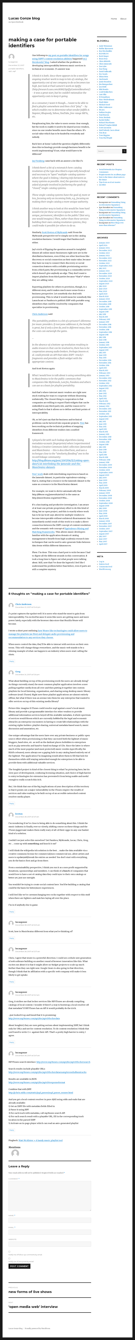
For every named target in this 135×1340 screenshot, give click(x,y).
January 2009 (104, 493)
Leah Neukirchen (105, 92)
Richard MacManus (106, 123)
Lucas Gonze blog (24, 18)
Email (12, 1227)
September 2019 (105, 309)
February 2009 (105, 490)
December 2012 (105, 378)
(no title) (102, 185)
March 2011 (103, 432)
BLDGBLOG (103, 54)
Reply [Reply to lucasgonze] (11, 938)
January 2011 (104, 434)
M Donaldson (104, 97)
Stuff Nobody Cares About (109, 130)
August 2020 (104, 284)
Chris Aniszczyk (105, 64)
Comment (14, 1179)
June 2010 (103, 450)
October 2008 (104, 501)
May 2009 (103, 483)
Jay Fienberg (38, 161)
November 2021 (105, 261)
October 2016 (104, 330)
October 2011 (104, 414)
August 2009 (104, 475)
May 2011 (102, 427)
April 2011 (103, 429)
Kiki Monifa (103, 89)
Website (13, 1239)
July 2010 (102, 447)
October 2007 (104, 529)
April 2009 (103, 485)
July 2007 (102, 536)
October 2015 (104, 345)
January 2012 (104, 406)
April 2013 (103, 368)
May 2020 (103, 291)
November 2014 (105, 363)
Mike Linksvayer (105, 107)
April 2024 (103, 245)
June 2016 (103, 340)
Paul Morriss (104, 115)
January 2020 (104, 299)
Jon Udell (102, 87)
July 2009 (103, 478)
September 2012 (105, 386)
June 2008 (103, 511)
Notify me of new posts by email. (21, 1261)
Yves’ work (37, 474)
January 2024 (104, 248)
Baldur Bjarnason (106, 49)
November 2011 (105, 411)
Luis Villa (102, 94)
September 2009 (105, 473)
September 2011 (105, 416)
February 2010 (104, 460)
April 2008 (103, 516)
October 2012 (104, 383)
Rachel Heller (104, 120)
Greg (17, 671)
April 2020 (103, 294)
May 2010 (103, 452)
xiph (10, 71)
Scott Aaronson (105, 128)
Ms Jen (101, 110)
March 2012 (103, 401)
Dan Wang (103, 69)
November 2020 (105, 276)
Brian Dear (103, 59)
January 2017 (104, 322)
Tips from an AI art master (110, 182)
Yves (82, 423)
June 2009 (103, 480)
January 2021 (104, 271)
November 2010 (105, 439)
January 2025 (104, 243)
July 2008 (103, 508)
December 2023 (105, 250)
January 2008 (104, 521)
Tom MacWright (105, 138)
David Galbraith (105, 72)
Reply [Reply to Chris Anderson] (11, 661)
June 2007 (103, 539)
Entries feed (104, 564)
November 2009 (105, 467)
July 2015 (102, 353)
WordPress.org (105, 569)
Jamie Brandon (105, 82)
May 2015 (102, 358)
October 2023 (104, 253)
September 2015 (105, 347)
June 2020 (103, 289)
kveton (19, 814)
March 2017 (103, 317)
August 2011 (103, 419)
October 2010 (104, 442)
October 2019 (104, 307)
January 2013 (104, 376)
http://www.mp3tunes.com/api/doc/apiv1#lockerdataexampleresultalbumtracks (47, 1072)
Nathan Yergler (105, 112)
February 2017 (104, 319)
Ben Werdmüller (105, 51)
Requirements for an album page (112, 175)
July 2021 (102, 268)
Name (12, 1216)
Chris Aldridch (104, 61)
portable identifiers (16, 69)
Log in (101, 562)
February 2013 (104, 373)
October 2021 (104, 263)
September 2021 (105, 266)
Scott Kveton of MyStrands (55, 232)
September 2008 (105, 503)
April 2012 (103, 399)
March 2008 (104, 519)
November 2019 (105, 304)
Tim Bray (103, 133)
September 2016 (105, 332)
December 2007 (105, 524)
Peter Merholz (104, 117)
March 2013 (103, 370)
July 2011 (102, 422)
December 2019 (105, 302)
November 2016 (105, 327)
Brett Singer (104, 56)
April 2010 (103, 455)
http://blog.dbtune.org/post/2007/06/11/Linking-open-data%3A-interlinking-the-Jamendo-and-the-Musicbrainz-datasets (61, 464)
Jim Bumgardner (106, 84)
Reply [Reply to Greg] (11, 803)
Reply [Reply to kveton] (11, 912)
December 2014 (105, 360)
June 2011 (102, 424)
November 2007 (105, 526)
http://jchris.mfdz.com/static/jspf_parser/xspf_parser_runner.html (41, 1092)
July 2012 (102, 391)
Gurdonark (103, 79)
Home (114, 19)
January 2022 (104, 256)
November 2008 (105, 498)
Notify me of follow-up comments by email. (25, 1255)
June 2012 (103, 393)
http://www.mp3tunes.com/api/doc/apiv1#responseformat (37, 1082)
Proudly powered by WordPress (37, 1328)
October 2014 (104, 365)
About (123, 19)
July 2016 (102, 337)
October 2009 (104, 470)
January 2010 (104, 462)
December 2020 (105, 273)
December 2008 (105, 496)
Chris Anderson (40, 314)
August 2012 (104, 388)
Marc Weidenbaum (106, 100)
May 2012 (103, 396)
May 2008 (103, 513)
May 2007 (103, 542)
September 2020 (105, 281)
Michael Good (104, 105)
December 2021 (105, 258)
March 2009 (104, 488)
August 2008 (104, 506)
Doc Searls (103, 74)
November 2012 (105, 381)
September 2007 (105, 531)
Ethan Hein (103, 77)
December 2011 (105, 409)
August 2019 (103, 312)
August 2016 (103, 335)
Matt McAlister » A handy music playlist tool (41, 1140)
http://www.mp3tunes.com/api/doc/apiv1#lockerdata (34, 1018)
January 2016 (104, 342)
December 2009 (105, 465)
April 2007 (103, 544)
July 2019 (102, 314)
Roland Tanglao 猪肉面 (108, 125)
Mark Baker (103, 102)
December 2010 (105, 437)
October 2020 (104, 279)
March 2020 (104, 296)
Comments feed (105, 567)
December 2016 (105, 325)
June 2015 (103, 355)
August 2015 (103, 350)
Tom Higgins (104, 135)
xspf (14, 71)
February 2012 (104, 404)
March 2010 (103, 457)
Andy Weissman (105, 46)
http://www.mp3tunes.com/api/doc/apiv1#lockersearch (63, 1062)
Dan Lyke (103, 66)
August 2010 (104, 445)
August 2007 (104, 534)
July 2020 (103, 286)
